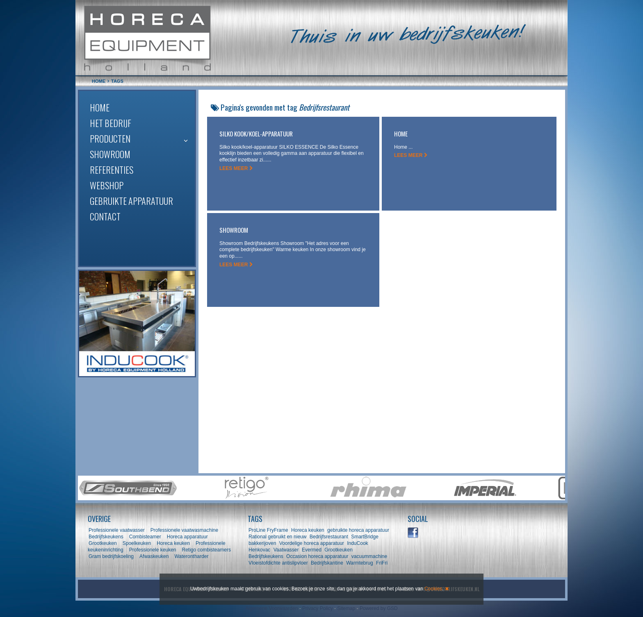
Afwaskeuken (154, 556)
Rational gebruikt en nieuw (277, 537)
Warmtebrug (359, 563)
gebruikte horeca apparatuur (358, 530)
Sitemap (346, 608)
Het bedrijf (110, 123)
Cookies (433, 589)
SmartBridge (365, 537)
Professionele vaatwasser (117, 530)
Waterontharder (191, 556)
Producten (110, 138)
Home (99, 107)
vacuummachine (369, 556)
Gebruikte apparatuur (131, 200)
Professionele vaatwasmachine (184, 530)
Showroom (110, 154)
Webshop (106, 185)
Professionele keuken (152, 550)
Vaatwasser (286, 550)
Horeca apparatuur (187, 537)
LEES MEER (236, 168)
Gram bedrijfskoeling (111, 556)
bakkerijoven (262, 543)
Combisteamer (145, 537)
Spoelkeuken (137, 543)
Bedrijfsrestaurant (329, 537)
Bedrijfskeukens (107, 537)
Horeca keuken (173, 543)
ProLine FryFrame (268, 530)
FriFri (382, 563)
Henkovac (259, 550)
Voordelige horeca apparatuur (311, 543)
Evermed (312, 550)
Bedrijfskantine (327, 563)
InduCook (357, 543)
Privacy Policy (317, 608)
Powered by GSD (379, 608)
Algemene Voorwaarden (271, 608)
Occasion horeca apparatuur (317, 556)
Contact (105, 216)
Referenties (111, 169)
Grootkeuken (103, 543)
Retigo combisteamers (206, 550)
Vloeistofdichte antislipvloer (278, 563)
